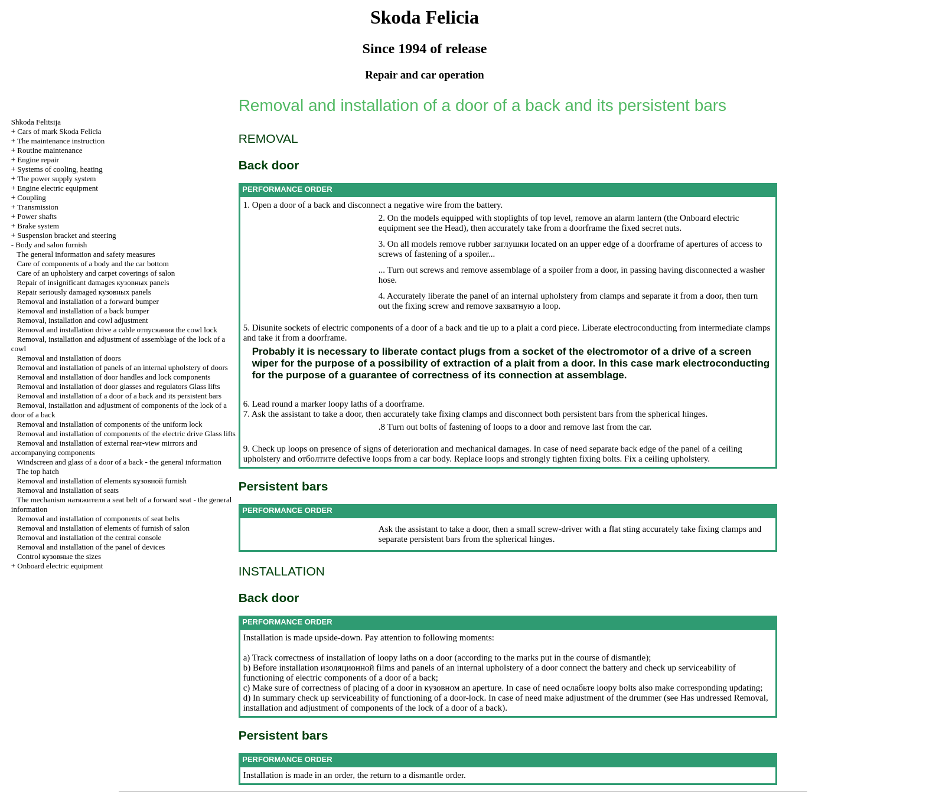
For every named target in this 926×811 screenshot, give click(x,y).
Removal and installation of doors (69, 358)
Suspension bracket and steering (66, 235)
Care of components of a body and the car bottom (93, 263)
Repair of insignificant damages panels (93, 282)
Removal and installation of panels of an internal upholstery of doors (122, 367)
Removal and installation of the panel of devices (91, 546)
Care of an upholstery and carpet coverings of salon (96, 273)
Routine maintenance (49, 150)
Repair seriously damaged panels (84, 291)
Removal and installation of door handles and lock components (114, 376)
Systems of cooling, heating (59, 169)
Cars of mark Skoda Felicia (59, 131)
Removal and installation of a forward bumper (88, 301)
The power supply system (56, 178)
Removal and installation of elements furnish (102, 480)
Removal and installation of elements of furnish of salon (103, 528)
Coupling (31, 197)
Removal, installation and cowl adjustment (82, 320)
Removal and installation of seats (68, 490)
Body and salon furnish (51, 244)
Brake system (37, 225)
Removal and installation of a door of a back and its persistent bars (119, 395)
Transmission (37, 206)
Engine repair (37, 159)
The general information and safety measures (86, 254)
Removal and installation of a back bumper (83, 310)
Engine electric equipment (57, 188)
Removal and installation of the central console (89, 537)
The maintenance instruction (61, 140)
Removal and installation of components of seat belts (98, 518)
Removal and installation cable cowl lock (117, 329)
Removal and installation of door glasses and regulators (118, 386)
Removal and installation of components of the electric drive (126, 433)
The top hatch (37, 471)
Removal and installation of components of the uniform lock (110, 424)
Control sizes (59, 556)
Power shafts (37, 216)
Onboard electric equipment (60, 565)
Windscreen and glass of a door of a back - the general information (119, 461)
